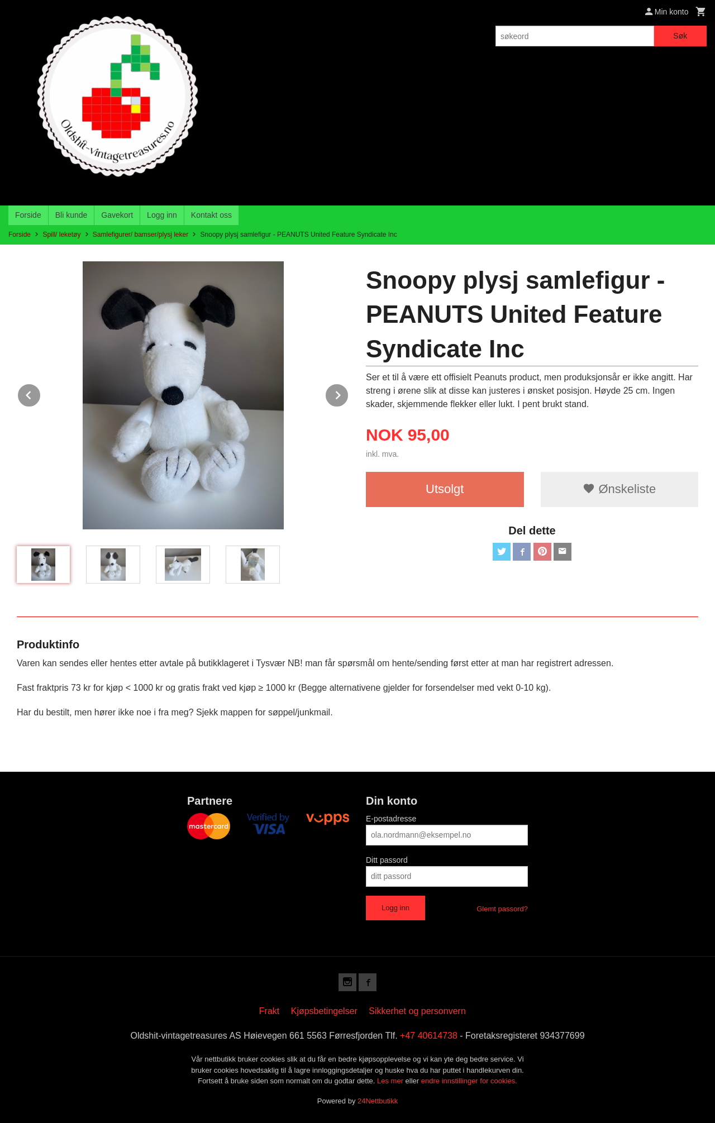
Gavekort (117, 215)
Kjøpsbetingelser (324, 1011)
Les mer (391, 1081)
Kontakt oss (211, 215)
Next (348, 393)
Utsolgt (445, 489)
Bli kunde (71, 215)
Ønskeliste (619, 489)
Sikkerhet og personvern (417, 1011)
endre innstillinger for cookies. (469, 1081)
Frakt (269, 1011)
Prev (40, 393)
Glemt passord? (502, 909)
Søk (680, 35)
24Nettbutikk (378, 1101)
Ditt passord (387, 860)
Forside (28, 215)
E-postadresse (391, 818)
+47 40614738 (428, 1035)
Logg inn (162, 215)
